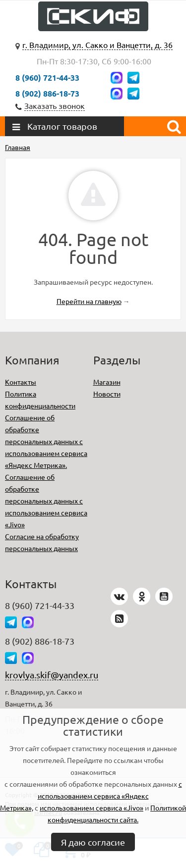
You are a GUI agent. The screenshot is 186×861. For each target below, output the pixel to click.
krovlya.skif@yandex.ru (51, 674)
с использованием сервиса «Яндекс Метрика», (91, 795)
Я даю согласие (93, 842)
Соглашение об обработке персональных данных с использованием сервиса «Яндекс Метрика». (46, 441)
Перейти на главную (89, 301)
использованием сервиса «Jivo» (91, 807)
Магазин (107, 381)
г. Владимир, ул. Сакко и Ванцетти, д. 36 (97, 45)
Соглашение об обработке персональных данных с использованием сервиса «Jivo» (46, 500)
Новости (107, 393)
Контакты (20, 381)
